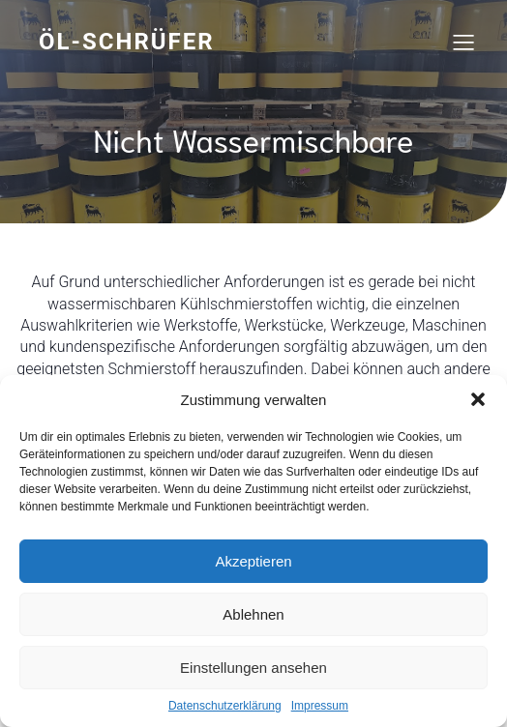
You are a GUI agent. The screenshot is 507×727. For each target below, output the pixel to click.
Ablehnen (253, 614)
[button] (478, 399)
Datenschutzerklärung (225, 705)
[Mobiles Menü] (463, 41)
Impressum (319, 705)
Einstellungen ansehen (253, 667)
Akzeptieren (253, 561)
